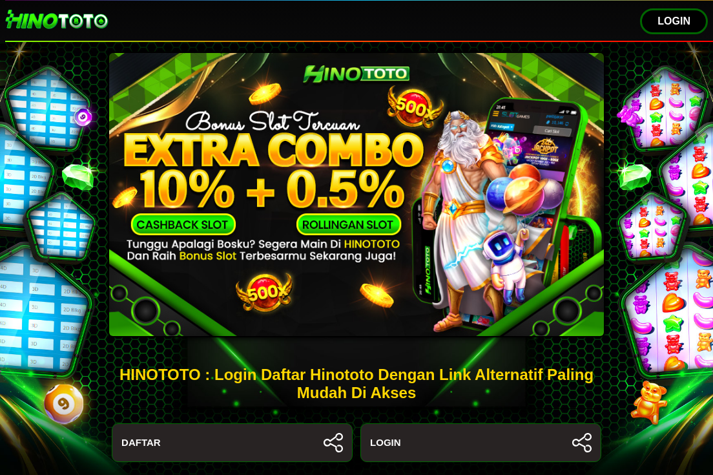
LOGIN (673, 21)
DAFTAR (232, 442)
